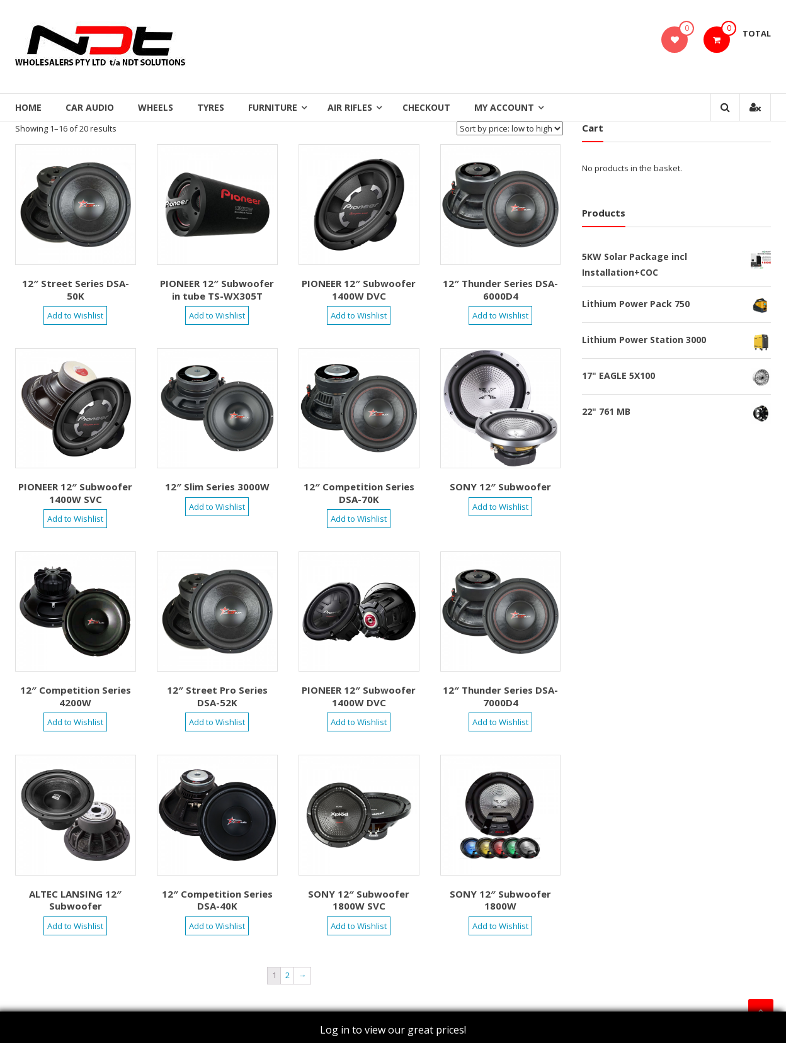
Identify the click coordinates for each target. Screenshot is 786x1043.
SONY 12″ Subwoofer (500, 486)
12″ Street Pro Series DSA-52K (217, 696)
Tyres (210, 107)
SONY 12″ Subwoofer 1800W (500, 900)
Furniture (272, 107)
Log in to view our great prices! (393, 1030)
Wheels (155, 107)
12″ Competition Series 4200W (75, 696)
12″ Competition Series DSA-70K (359, 492)
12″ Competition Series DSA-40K (217, 900)
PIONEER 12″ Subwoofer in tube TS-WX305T (217, 289)
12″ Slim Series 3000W (217, 486)
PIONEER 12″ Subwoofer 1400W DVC (359, 289)
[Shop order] (510, 128)
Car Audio (90, 107)
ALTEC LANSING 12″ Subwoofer (75, 900)
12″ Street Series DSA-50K (75, 289)
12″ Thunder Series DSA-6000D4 (500, 289)
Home (28, 107)
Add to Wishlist (75, 315)
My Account (504, 107)
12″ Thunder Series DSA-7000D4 (500, 696)
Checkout (426, 107)
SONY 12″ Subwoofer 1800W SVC (358, 900)
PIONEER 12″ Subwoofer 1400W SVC (75, 492)
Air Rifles (350, 107)
